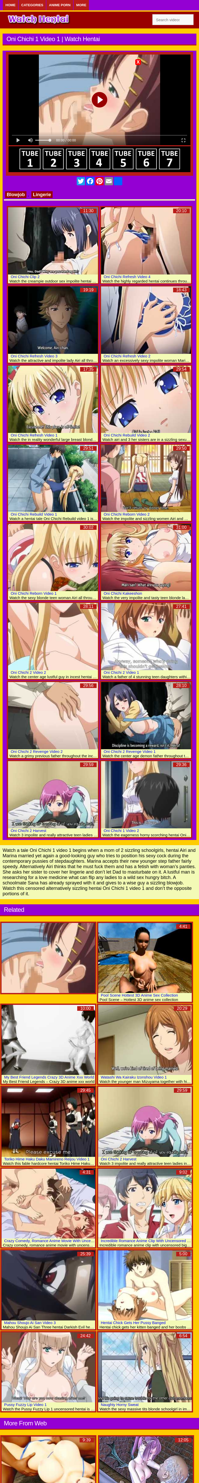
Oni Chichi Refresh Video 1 (34, 435)
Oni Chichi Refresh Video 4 (127, 276)
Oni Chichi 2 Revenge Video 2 (37, 751)
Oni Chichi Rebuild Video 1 (34, 514)
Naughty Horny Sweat (120, 1404)
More (81, 5)
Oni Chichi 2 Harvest (28, 830)
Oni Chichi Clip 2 (25, 276)
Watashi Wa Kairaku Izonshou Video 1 (134, 1077)
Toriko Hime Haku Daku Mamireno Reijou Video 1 (47, 1159)
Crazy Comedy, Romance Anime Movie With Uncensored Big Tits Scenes (67, 1241)
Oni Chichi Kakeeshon (123, 593)
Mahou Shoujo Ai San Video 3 (30, 1322)
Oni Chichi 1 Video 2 (121, 830)
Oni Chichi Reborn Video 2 (127, 514)
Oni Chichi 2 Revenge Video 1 (130, 751)
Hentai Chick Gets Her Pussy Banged (133, 1322)
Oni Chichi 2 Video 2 (28, 672)
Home (10, 5)
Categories (32, 5)
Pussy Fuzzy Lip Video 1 (25, 1404)
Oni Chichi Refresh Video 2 (127, 356)
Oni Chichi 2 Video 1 (121, 672)
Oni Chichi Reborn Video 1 (33, 593)
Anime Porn (59, 5)
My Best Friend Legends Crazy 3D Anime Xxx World (49, 1077)
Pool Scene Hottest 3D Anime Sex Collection (139, 995)
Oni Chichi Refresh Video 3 (34, 356)
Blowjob (16, 194)
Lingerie (42, 194)
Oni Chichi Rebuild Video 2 (127, 435)
